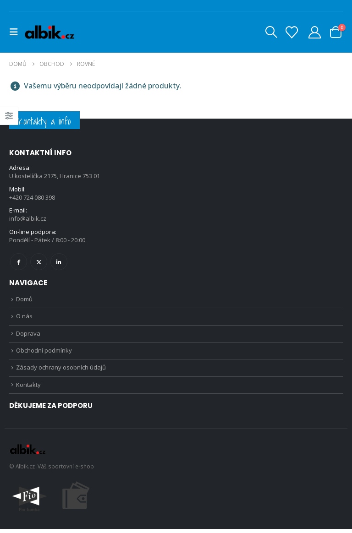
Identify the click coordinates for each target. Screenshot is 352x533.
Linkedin (58, 262)
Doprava (28, 336)
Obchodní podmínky (44, 353)
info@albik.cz (27, 219)
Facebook (18, 262)
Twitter (38, 262)
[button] (16, 32)
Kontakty (28, 389)
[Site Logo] (49, 32)
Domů (24, 300)
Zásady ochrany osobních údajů (61, 371)
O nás (24, 318)
